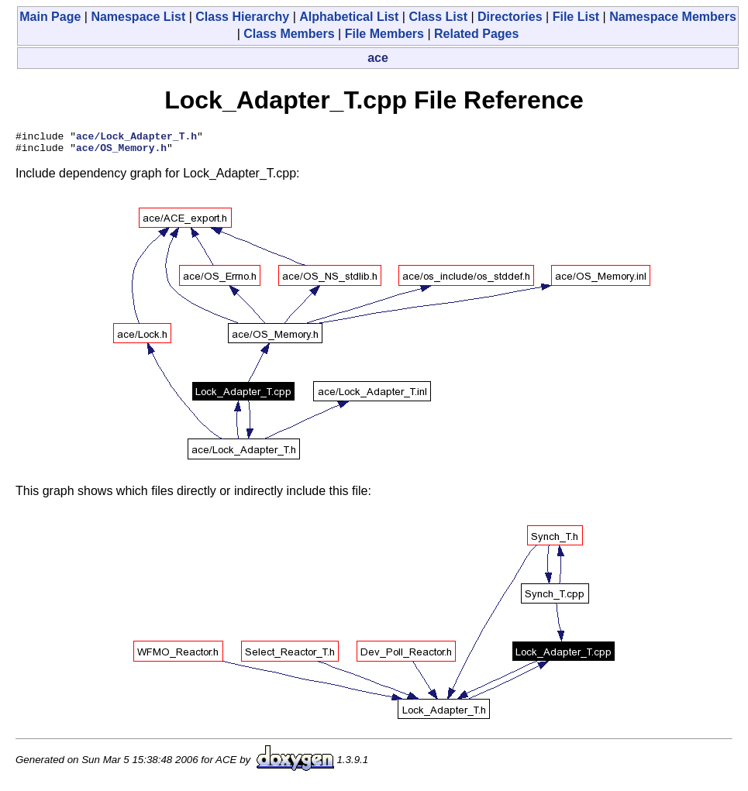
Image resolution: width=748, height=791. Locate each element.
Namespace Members (672, 16)
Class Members (288, 33)
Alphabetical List (348, 16)
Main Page (50, 16)
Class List (437, 16)
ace (377, 57)
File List (576, 16)
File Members (384, 33)
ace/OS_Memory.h (121, 152)
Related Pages (476, 33)
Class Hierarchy (242, 16)
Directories (510, 16)
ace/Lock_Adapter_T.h (136, 138)
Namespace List (138, 16)
